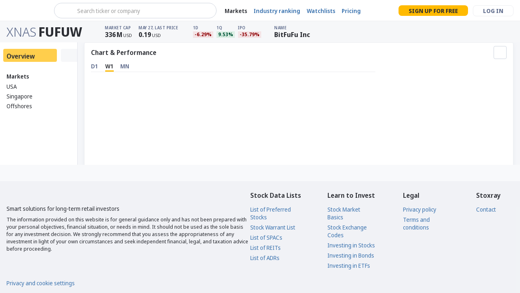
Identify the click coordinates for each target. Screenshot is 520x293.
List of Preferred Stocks (270, 213)
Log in (493, 11)
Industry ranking (277, 11)
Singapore (19, 96)
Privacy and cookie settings (40, 283)
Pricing (351, 11)
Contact (486, 209)
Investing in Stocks (351, 245)
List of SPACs (266, 237)
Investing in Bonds (350, 255)
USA (11, 86)
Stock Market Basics (343, 213)
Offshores (19, 106)
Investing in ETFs (348, 265)
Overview (20, 56)
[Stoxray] (26, 10)
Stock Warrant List (272, 227)
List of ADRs (265, 258)
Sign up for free (433, 11)
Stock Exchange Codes (347, 231)
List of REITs (265, 247)
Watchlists (321, 11)
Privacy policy (419, 209)
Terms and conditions (416, 223)
